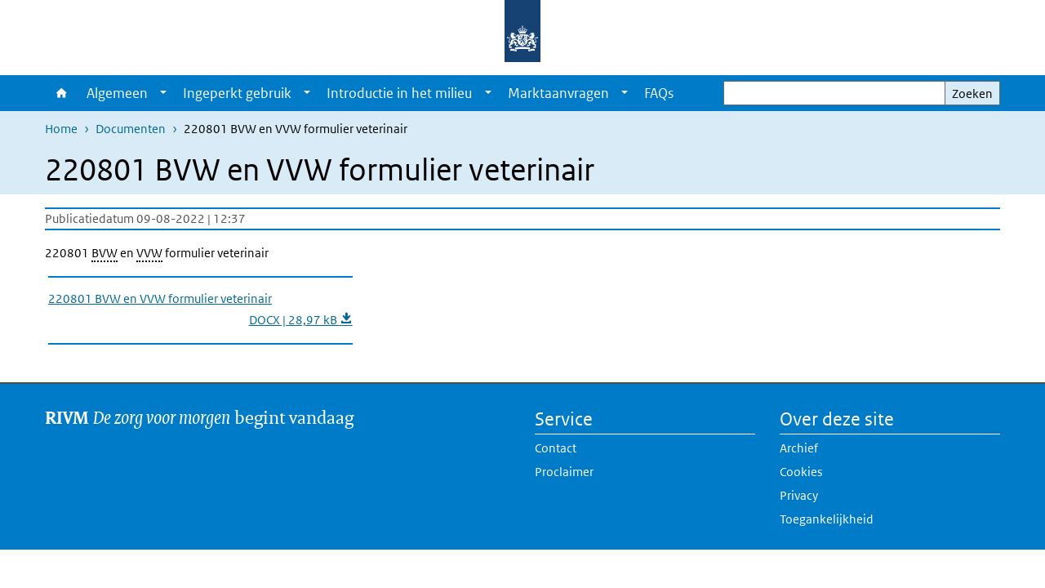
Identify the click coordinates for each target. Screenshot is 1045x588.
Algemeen (117, 93)
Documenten (131, 128)
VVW (149, 253)
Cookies (801, 471)
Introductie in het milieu (399, 93)
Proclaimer (564, 471)
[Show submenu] (163, 93)
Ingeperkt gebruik (237, 93)
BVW (104, 253)
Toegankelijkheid (827, 519)
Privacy (799, 495)
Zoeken (972, 93)
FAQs (659, 93)
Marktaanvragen (558, 93)
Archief (799, 448)
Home (61, 93)
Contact (555, 448)
